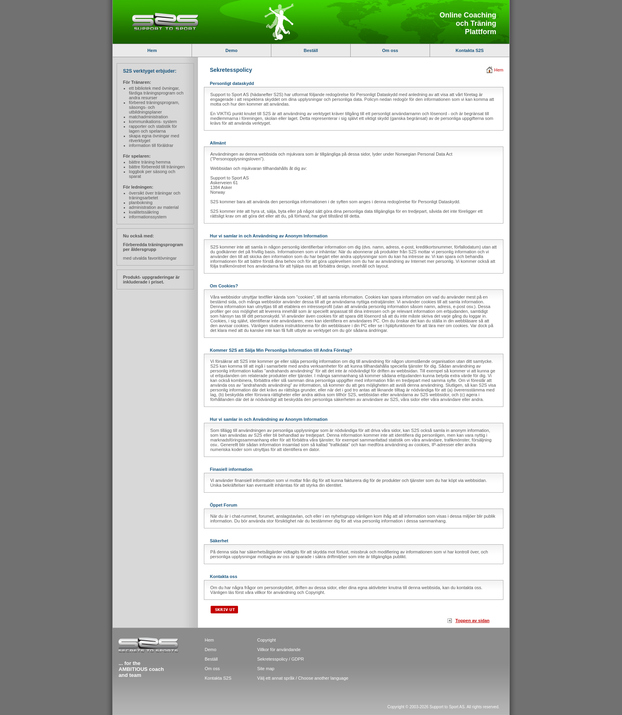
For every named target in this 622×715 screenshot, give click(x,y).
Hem (152, 50)
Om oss (390, 50)
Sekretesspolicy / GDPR (280, 659)
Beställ (310, 50)
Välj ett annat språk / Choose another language (302, 678)
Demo (231, 50)
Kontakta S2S (470, 50)
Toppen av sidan (472, 620)
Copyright (266, 640)
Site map (265, 668)
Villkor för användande (278, 649)
